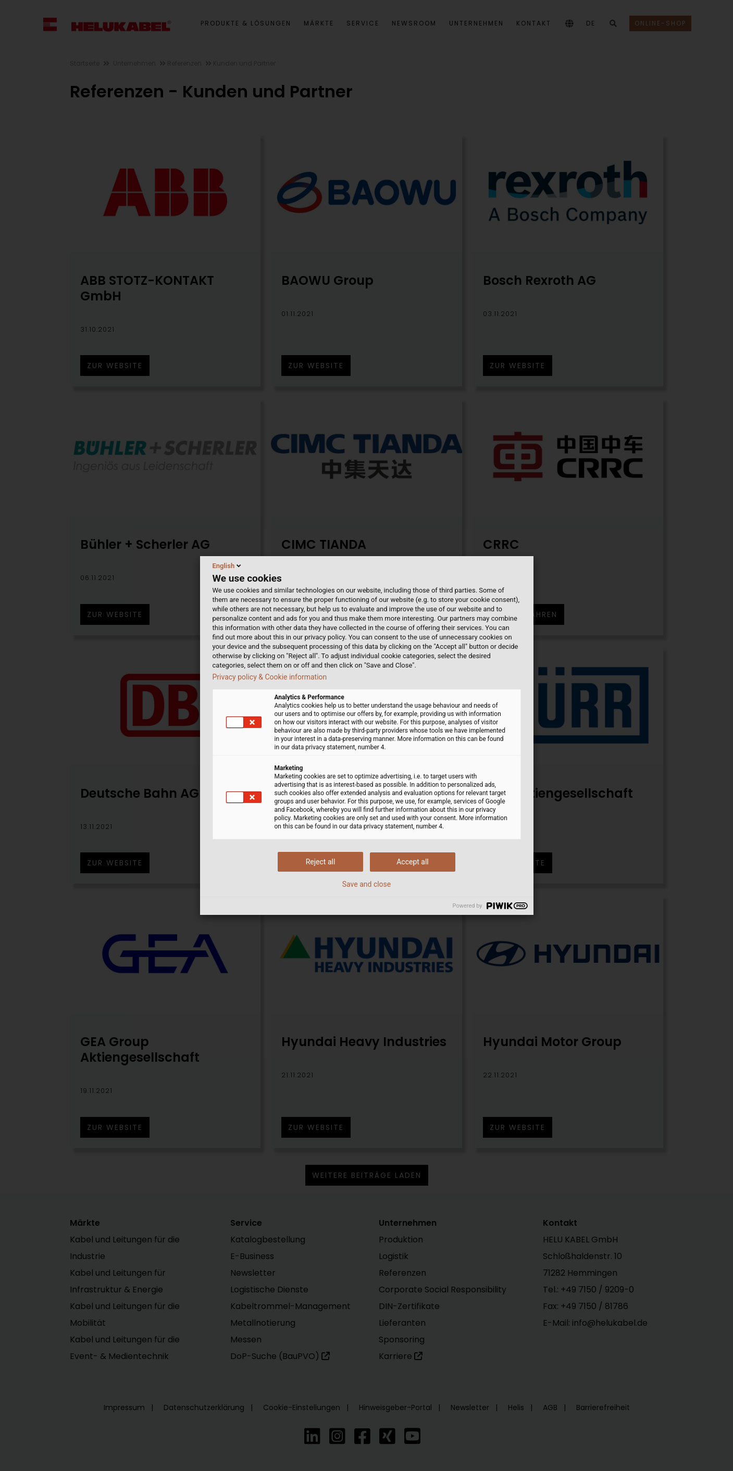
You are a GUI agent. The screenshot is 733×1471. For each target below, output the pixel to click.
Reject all (321, 862)
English (228, 565)
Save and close (366, 884)
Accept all (412, 862)
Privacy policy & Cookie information (270, 677)
